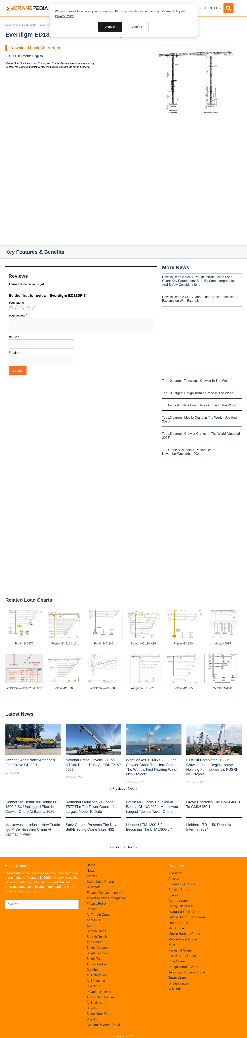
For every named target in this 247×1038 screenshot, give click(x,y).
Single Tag (94, 958)
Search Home (96, 931)
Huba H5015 (223, 643)
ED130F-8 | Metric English (24, 56)
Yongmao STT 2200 (143, 688)
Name (14, 337)
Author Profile (96, 964)
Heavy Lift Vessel (180, 906)
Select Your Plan (98, 1013)
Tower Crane (45, 25)
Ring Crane (176, 961)
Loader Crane (178, 923)
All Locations (96, 981)
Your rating (16, 302)
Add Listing (94, 942)
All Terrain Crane (99, 914)
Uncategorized (178, 983)
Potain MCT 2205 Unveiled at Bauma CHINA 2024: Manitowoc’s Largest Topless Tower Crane (153, 807)
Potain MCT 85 (183, 688)
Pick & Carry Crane (182, 956)
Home (8, 25)
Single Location (98, 953)
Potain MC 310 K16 (64, 643)
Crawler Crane (178, 889)
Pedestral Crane (180, 950)
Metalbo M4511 (223, 688)
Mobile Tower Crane (182, 939)
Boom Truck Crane (181, 884)
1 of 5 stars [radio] (11, 307)
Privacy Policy (64, 16)
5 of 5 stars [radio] (33, 307)
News (91, 870)
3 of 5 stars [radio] (22, 307)
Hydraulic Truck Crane (184, 912)
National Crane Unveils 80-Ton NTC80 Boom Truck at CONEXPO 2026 (93, 765)
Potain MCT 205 (63, 688)
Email (14, 353)
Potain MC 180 (183, 643)
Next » (132, 788)
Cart (90, 925)
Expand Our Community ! (105, 892)
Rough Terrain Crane (183, 967)
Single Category (98, 947)
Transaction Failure (100, 997)
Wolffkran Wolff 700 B (104, 688)
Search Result (97, 936)
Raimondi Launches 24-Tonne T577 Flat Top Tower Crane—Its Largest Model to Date (91, 807)
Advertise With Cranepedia (106, 898)
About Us (212, 8)
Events (173, 895)
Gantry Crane (178, 900)
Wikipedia (93, 887)
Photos (92, 909)
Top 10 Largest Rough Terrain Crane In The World (197, 393)
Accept (110, 26)
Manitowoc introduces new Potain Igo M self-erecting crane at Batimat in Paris (32, 829)
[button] (228, 8)
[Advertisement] (196, 147)
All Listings (94, 1002)
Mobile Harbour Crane (184, 933)
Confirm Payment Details (104, 1025)
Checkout (93, 986)
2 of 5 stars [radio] (16, 307)
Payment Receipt (99, 992)
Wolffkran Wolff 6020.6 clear (24, 688)
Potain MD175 (24, 643)
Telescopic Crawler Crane (186, 972)
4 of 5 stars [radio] (28, 307)
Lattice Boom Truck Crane (187, 917)
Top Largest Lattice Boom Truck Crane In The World (199, 405)
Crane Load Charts (25, 25)
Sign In (92, 1008)
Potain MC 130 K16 (143, 643)
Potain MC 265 (103, 643)
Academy (175, 873)
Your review (18, 315)
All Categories (97, 975)
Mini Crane (176, 928)
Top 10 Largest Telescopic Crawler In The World (196, 380)
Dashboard (94, 969)
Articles (92, 876)
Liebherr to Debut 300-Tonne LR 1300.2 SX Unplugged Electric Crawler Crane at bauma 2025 (31, 807)
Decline (136, 26)
